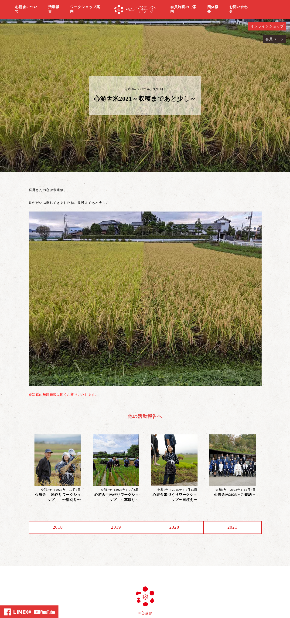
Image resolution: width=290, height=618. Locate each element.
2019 (116, 527)
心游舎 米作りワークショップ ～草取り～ (116, 497)
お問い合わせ (238, 9)
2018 (58, 527)
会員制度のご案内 (183, 9)
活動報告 (53, 9)
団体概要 (212, 9)
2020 (174, 527)
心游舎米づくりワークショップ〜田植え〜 (175, 497)
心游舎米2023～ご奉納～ (235, 495)
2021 (232, 527)
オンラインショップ (267, 26)
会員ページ (274, 39)
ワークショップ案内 (85, 9)
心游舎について (26, 9)
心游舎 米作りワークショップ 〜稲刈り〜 (58, 497)
